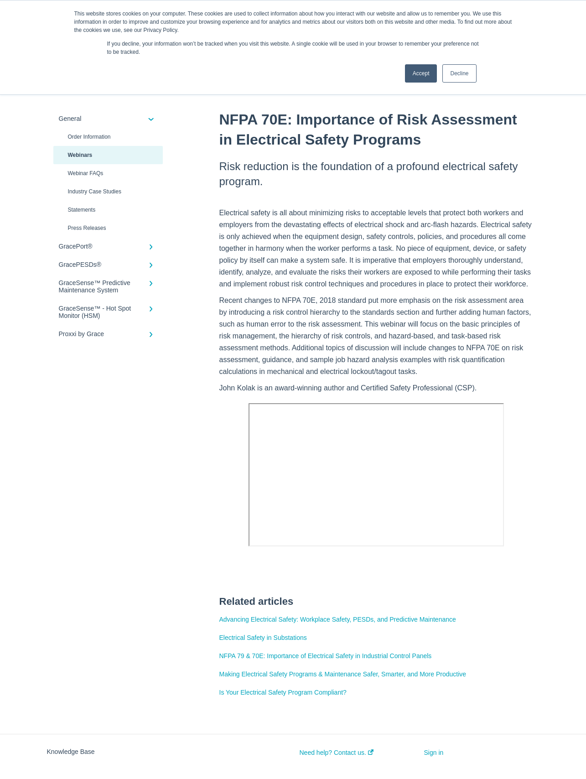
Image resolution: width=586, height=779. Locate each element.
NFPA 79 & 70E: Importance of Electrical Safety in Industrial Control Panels (325, 656)
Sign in (434, 752)
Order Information (89, 137)
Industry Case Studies (94, 191)
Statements (82, 210)
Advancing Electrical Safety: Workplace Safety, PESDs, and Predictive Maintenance (337, 619)
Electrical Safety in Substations (263, 637)
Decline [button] (459, 73)
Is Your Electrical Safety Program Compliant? (283, 692)
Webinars (80, 155)
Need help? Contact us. (336, 752)
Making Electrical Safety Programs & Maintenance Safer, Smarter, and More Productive (343, 674)
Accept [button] (421, 73)
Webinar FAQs (86, 173)
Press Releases (87, 228)
